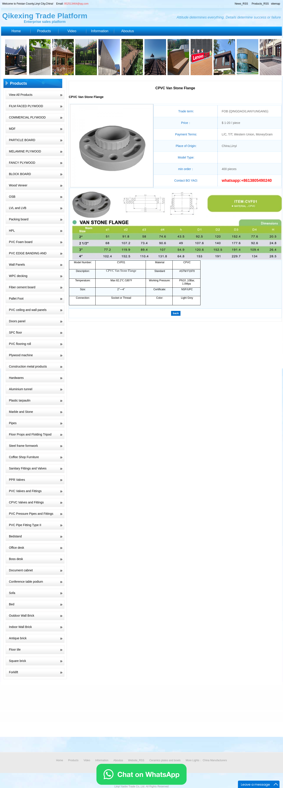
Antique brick (36, 638)
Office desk (36, 547)
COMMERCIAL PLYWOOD (36, 117)
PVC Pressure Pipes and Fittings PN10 (35, 513)
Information (99, 31)
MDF (36, 128)
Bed (36, 604)
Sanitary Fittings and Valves (36, 468)
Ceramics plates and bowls (164, 760)
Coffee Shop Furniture (36, 457)
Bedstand (36, 536)
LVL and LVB (36, 208)
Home (16, 31)
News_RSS (240, 3)
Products (44, 31)
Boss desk (36, 559)
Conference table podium (36, 581)
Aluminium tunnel (36, 389)
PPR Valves (36, 479)
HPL (36, 230)
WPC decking (36, 275)
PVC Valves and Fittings (36, 491)
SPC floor (36, 332)
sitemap (275, 3)
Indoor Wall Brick (36, 626)
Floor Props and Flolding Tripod (36, 434)
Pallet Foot (36, 298)
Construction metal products (36, 366)
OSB (36, 196)
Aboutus (127, 31)
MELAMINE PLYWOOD (36, 151)
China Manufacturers (215, 760)
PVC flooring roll (36, 343)
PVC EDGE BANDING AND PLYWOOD (35, 253)
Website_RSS (136, 760)
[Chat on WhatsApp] (141, 783)
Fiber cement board (36, 287)
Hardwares (36, 377)
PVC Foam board (36, 241)
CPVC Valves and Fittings (36, 502)
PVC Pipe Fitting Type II (36, 525)
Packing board (36, 219)
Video (71, 31)
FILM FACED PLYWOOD (36, 106)
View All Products (36, 94)
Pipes (36, 423)
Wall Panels (36, 264)
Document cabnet (36, 570)
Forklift (36, 672)
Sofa (36, 592)
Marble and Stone (36, 411)
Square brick (36, 660)
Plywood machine (36, 355)
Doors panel (36, 321)
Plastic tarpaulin (36, 400)
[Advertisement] (130, 715)
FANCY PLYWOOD (36, 162)
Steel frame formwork (36, 445)
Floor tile (36, 649)
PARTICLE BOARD (36, 140)
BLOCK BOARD (36, 174)
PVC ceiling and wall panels (36, 309)
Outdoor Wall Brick (36, 615)
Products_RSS (259, 3)
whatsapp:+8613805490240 (247, 180)
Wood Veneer (36, 185)
